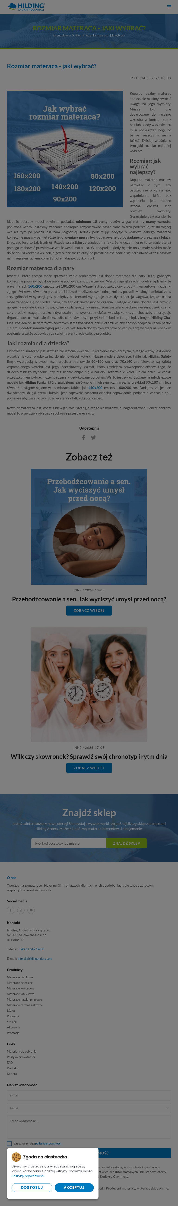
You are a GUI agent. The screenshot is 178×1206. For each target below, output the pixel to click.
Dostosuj (32, 1187)
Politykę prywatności (28, 1176)
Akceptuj (74, 1187)
